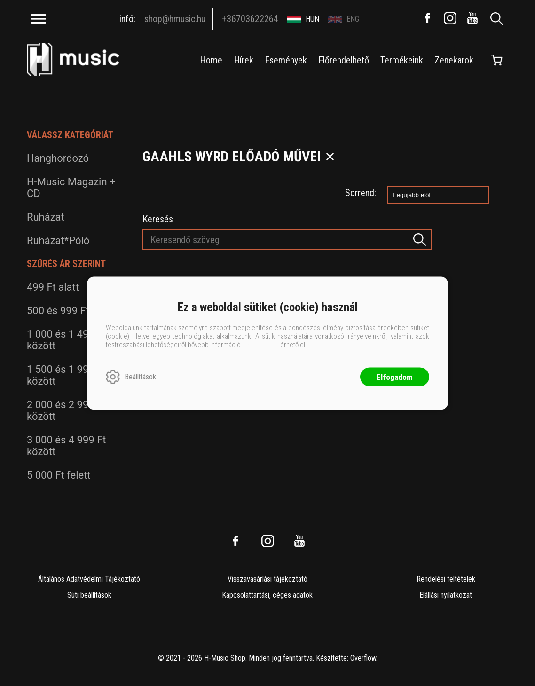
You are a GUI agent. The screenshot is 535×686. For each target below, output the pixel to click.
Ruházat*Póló (58, 240)
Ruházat (45, 217)
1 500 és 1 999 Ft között (66, 375)
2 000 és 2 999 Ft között (66, 410)
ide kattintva (260, 344)
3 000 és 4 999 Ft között (66, 445)
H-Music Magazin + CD (71, 187)
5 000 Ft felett (59, 475)
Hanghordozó (58, 158)
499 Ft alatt (53, 287)
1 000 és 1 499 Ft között (66, 340)
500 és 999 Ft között (74, 310)
